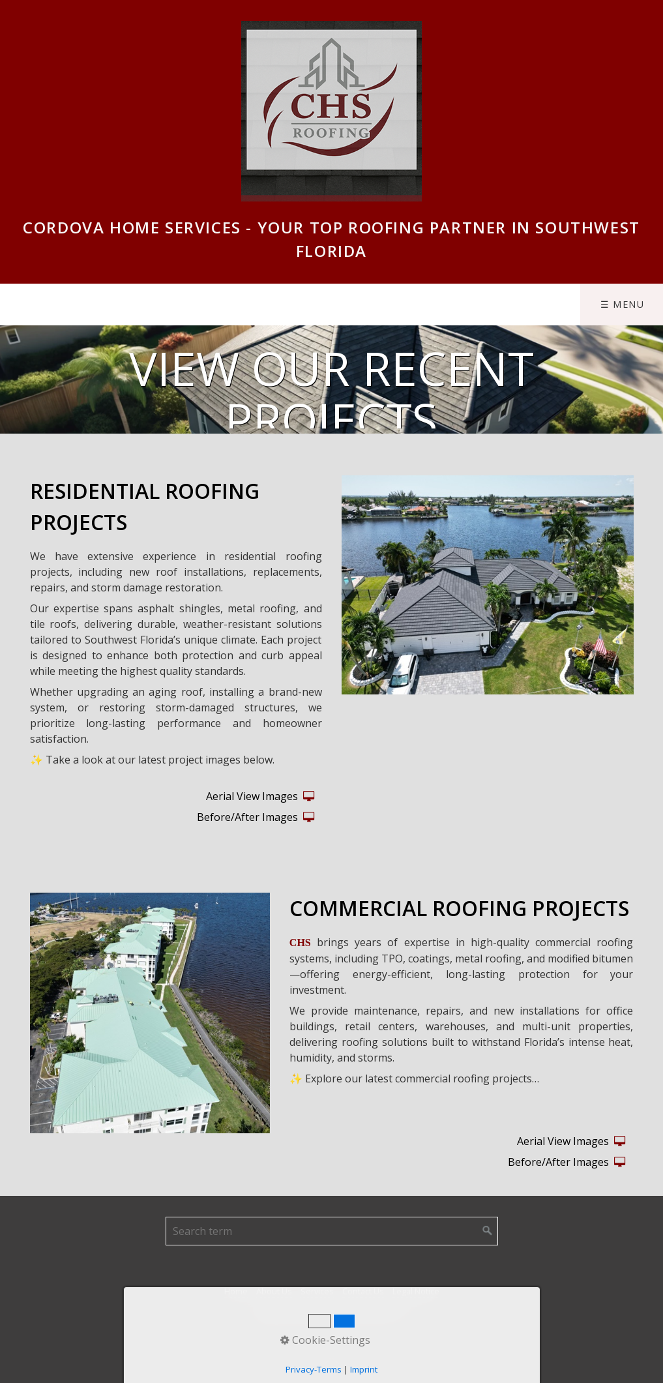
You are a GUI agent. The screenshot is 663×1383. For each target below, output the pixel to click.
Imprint (363, 1369)
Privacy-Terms (314, 1369)
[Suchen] (487, 1231)
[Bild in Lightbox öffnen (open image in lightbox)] (488, 584)
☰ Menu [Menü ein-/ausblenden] (622, 304)
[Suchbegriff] (332, 1231)
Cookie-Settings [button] (325, 1340)
